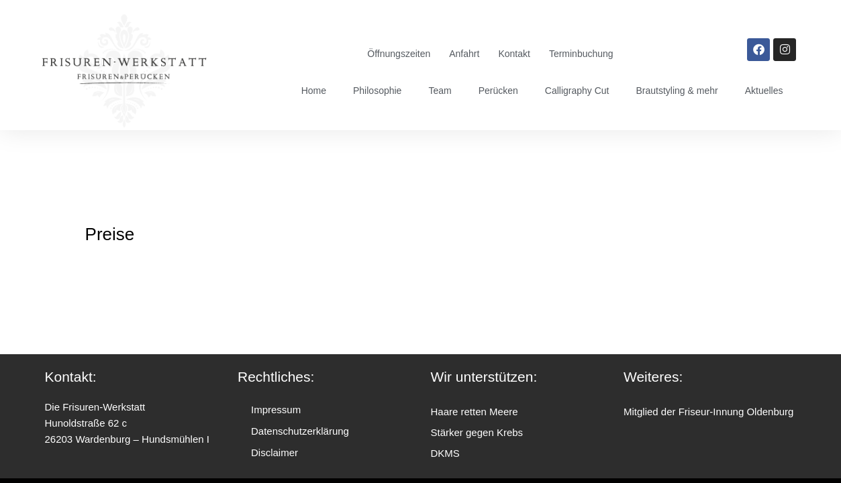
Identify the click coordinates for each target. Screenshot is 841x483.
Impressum (276, 409)
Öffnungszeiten (398, 53)
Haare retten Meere (474, 411)
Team (440, 90)
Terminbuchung (581, 53)
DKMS (445, 453)
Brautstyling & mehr (677, 90)
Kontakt (514, 53)
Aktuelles (764, 90)
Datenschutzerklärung (300, 431)
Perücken (498, 90)
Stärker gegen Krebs (477, 432)
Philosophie (377, 90)
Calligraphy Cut (577, 90)
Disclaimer (274, 452)
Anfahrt (464, 53)
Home (313, 90)
